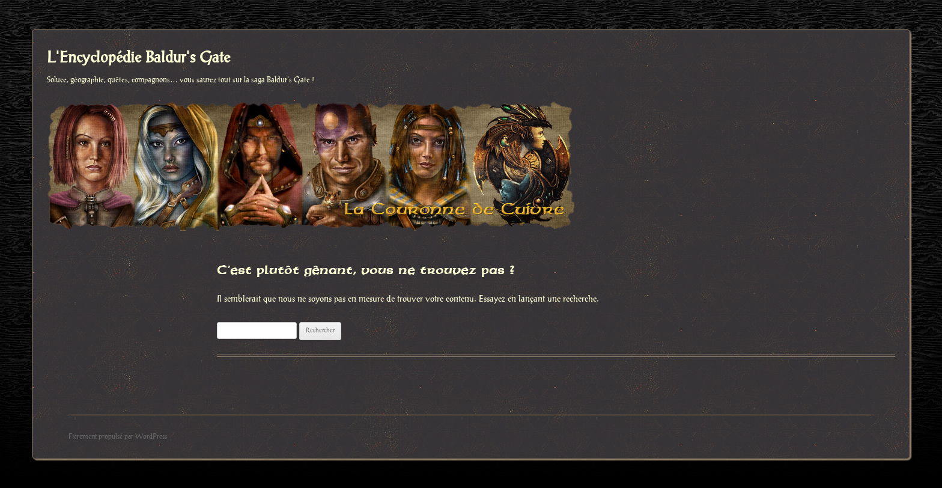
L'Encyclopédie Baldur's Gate (138, 58)
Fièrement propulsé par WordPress (117, 436)
